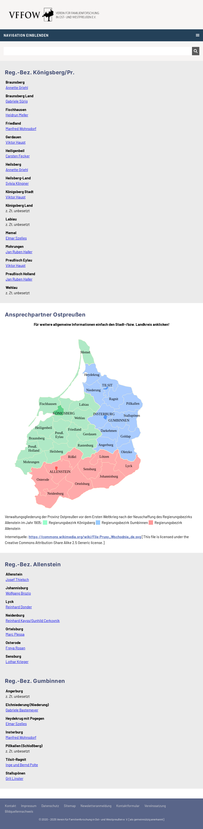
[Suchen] (98, 51)
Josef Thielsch (17, 579)
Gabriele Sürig (17, 101)
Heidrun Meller (17, 115)
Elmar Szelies (16, 238)
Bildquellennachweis (19, 811)
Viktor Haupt (15, 142)
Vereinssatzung (155, 806)
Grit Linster (14, 778)
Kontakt (10, 806)
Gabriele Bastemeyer (22, 710)
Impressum (28, 806)
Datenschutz (50, 806)
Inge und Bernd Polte (22, 765)
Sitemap (70, 806)
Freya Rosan (15, 648)
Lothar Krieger (17, 661)
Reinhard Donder (19, 607)
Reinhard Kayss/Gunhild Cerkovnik (33, 620)
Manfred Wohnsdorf (21, 128)
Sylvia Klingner (17, 183)
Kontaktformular (128, 806)
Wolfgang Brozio (18, 593)
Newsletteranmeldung (96, 806)
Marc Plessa (15, 634)
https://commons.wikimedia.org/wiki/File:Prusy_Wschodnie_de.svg (85, 536)
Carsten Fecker (18, 156)
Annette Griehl (17, 87)
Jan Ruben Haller (19, 252)
